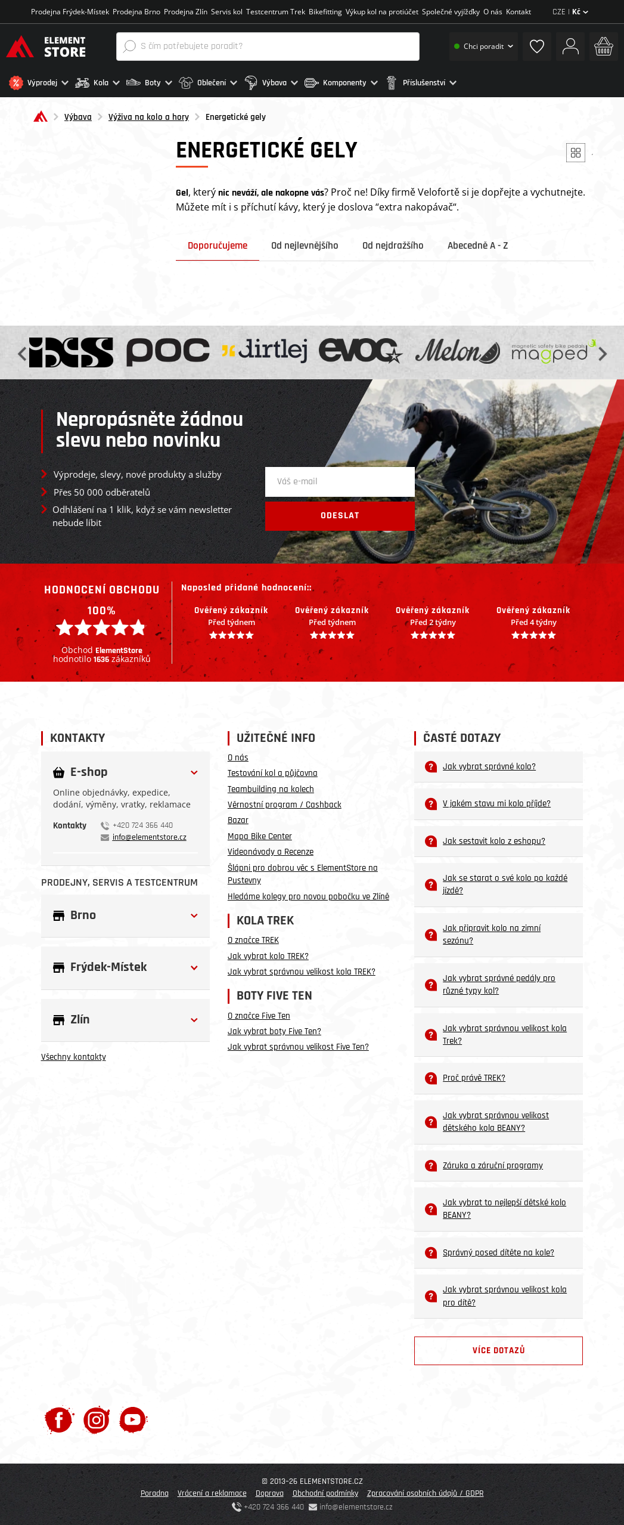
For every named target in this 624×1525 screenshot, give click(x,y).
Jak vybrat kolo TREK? (268, 956)
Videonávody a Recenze (270, 852)
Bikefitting (325, 12)
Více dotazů (499, 1350)
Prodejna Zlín (185, 12)
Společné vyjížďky (451, 12)
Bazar (238, 820)
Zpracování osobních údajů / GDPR (425, 1493)
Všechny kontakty (73, 1057)
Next (601, 352)
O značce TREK (253, 940)
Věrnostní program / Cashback (285, 805)
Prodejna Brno (136, 12)
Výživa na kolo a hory (148, 117)
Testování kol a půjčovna (273, 773)
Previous (23, 352)
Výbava (78, 117)
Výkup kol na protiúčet (382, 12)
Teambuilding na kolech (271, 789)
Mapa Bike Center (260, 836)
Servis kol (227, 12)
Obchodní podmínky (325, 1493)
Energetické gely (236, 117)
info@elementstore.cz (150, 837)
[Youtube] (133, 1419)
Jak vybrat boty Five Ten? (274, 1031)
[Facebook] (59, 1419)
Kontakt (518, 12)
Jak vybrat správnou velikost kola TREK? (301, 972)
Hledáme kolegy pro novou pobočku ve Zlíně (308, 896)
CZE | (570, 12)
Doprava (270, 1493)
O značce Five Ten (259, 1016)
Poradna (155, 1493)
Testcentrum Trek (275, 12)
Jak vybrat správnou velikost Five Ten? (298, 1047)
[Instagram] (97, 1419)
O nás (492, 12)
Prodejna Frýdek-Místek (70, 12)
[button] (39, 83)
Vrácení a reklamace (212, 1493)
